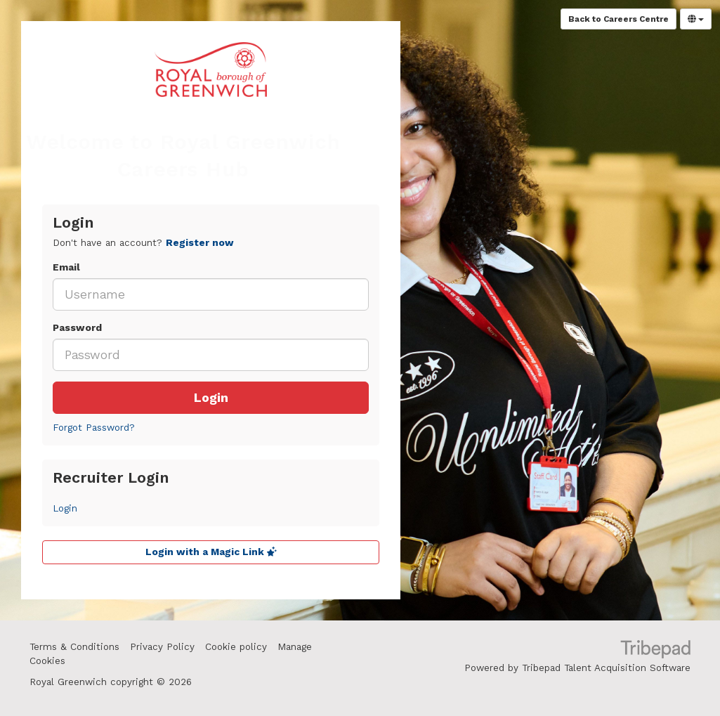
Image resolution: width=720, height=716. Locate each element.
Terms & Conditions (74, 647)
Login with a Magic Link (211, 552)
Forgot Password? (94, 428)
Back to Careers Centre (618, 19)
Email (66, 267)
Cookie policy (236, 647)
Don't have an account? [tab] (143, 243)
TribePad (655, 650)
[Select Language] (696, 19)
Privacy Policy (162, 647)
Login (211, 397)
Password (77, 328)
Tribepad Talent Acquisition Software (606, 668)
